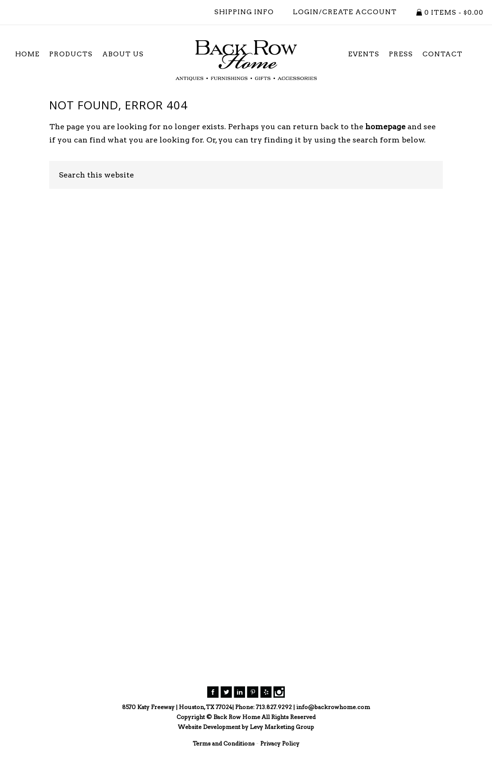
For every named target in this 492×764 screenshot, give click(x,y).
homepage (385, 126)
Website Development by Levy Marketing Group (246, 726)
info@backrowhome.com (333, 707)
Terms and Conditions (224, 743)
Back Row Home (246, 60)
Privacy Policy (279, 743)
